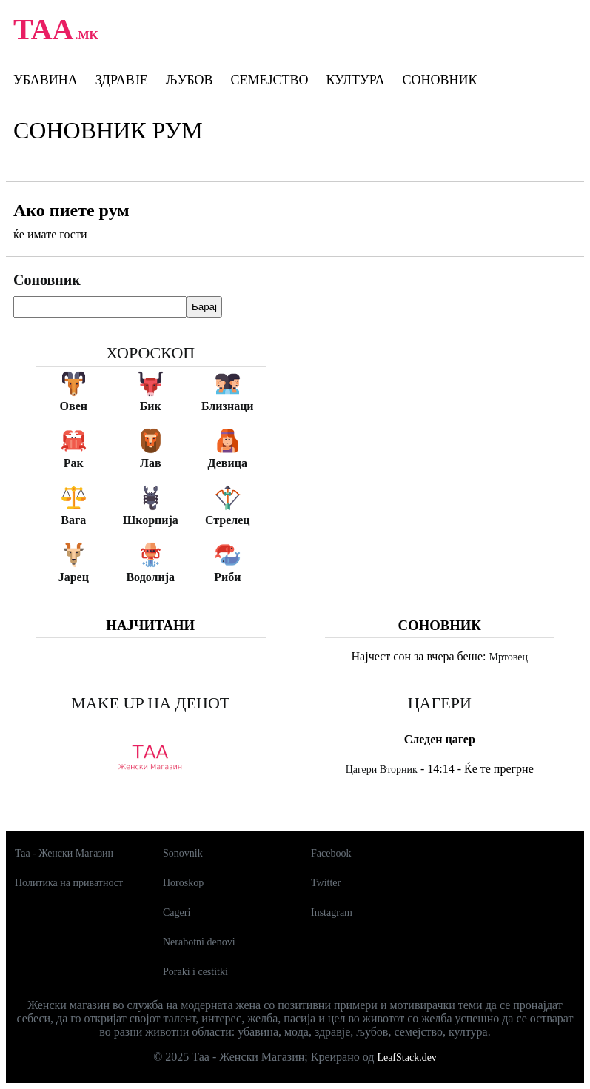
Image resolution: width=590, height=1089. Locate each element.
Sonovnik (183, 853)
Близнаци (227, 406)
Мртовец (508, 657)
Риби (227, 577)
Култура (355, 80)
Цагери (440, 703)
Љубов (189, 80)
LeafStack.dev (406, 1057)
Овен (73, 406)
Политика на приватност (69, 882)
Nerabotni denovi (199, 942)
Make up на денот (150, 703)
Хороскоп (150, 353)
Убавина (45, 80)
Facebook (331, 853)
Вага (73, 520)
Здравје (121, 80)
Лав (150, 463)
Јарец (73, 577)
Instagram (331, 912)
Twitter (326, 882)
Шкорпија (150, 520)
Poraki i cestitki (195, 971)
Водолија (150, 577)
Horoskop (183, 882)
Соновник (439, 80)
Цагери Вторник (382, 769)
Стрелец (227, 520)
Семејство (269, 80)
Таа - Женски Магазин (64, 853)
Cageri (176, 912)
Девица (227, 463)
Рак (74, 463)
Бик (150, 406)
